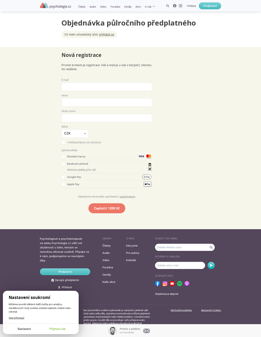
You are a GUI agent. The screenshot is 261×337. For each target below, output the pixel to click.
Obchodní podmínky (181, 310)
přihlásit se (106, 34)
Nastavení (24, 329)
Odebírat (211, 265)
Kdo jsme (132, 245)
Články (82, 6)
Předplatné (210, 6)
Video (103, 6)
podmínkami (127, 196)
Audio (93, 6)
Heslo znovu (68, 111)
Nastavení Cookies (211, 310)
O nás (148, 6)
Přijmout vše (57, 329)
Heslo (64, 95)
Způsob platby (69, 150)
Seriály (127, 6)
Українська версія (166, 294)
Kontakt (131, 260)
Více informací (16, 317)
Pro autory (132, 253)
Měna (64, 126)
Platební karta (73, 156)
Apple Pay (70, 184)
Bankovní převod (74, 164)
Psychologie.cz (55, 5)
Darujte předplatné (65, 280)
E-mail (65, 79)
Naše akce (108, 282)
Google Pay (71, 177)
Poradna (115, 6)
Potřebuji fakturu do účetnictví (84, 142)
